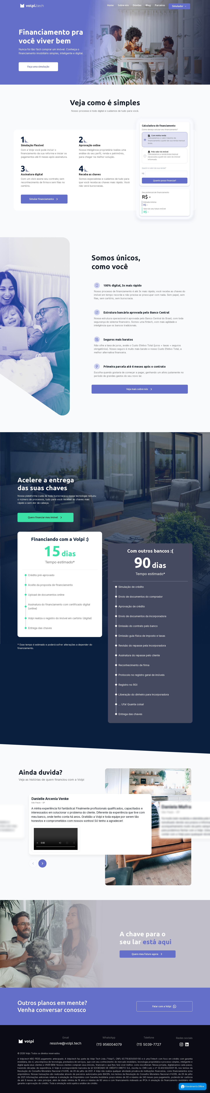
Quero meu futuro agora (147, 967)
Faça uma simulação (38, 66)
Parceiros (160, 5)
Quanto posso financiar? (164, 193)
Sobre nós (123, 5)
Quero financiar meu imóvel (45, 530)
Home (110, 5)
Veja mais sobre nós (139, 402)
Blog (148, 5)
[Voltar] (33, 876)
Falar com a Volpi (164, 1006)
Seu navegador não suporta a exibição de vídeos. (55, 851)
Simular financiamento (44, 212)
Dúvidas (137, 5)
